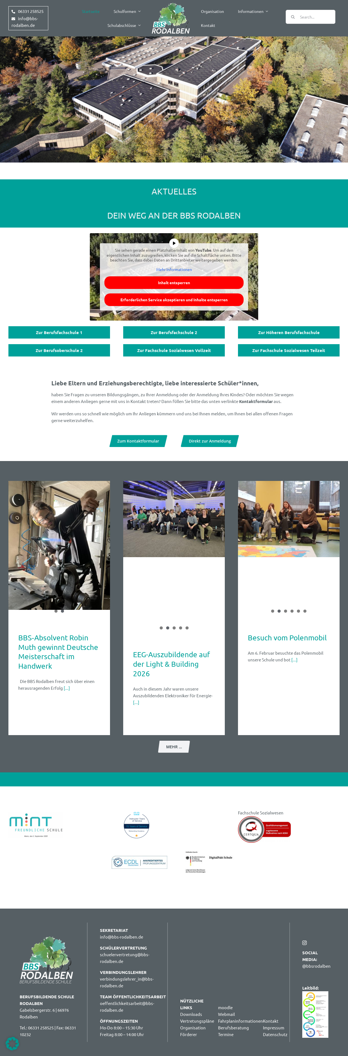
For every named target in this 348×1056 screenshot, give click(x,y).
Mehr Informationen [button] (174, 269)
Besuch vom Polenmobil (287, 637)
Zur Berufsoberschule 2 (59, 350)
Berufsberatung (233, 1027)
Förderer (188, 1034)
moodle (225, 1007)
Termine (225, 1034)
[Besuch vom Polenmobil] (289, 519)
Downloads (191, 1014)
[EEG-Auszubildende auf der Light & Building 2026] (174, 519)
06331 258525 (31, 11)
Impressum (273, 1027)
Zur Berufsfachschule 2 (174, 332)
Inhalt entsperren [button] (174, 282)
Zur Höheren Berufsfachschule (289, 332)
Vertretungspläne (197, 1020)
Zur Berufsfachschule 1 (59, 332)
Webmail (226, 1014)
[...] (66, 688)
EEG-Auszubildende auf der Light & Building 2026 (171, 664)
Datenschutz (275, 1034)
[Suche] (293, 17)
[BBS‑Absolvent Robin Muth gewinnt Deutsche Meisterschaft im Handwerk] (59, 545)
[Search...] (310, 17)
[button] (12, 1043)
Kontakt (270, 1020)
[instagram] (304, 943)
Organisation (193, 1027)
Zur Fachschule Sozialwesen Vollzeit (174, 350)
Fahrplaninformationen (240, 1020)
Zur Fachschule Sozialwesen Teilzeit (288, 350)
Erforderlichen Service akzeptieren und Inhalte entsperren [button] (174, 299)
